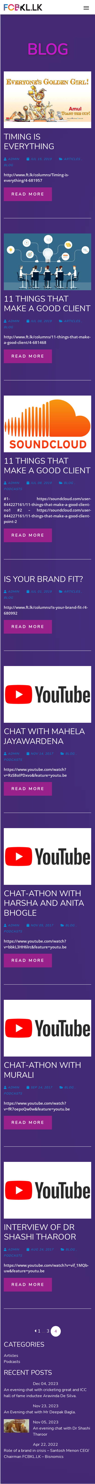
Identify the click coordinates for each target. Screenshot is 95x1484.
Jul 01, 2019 (40, 592)
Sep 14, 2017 (40, 1087)
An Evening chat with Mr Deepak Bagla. (40, 1412)
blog (8, 165)
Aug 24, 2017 (40, 1249)
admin (11, 159)
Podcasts (13, 489)
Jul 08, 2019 (40, 321)
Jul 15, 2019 (40, 159)
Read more (28, 194)
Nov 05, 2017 (40, 925)
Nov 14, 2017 (40, 754)
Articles (72, 159)
